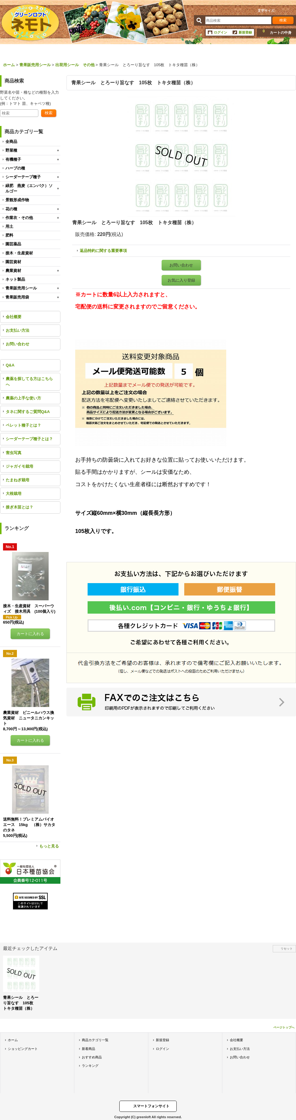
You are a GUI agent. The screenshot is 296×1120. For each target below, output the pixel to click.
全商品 (11, 141)
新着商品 (88, 1049)
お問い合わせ (17, 344)
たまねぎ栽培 (17, 480)
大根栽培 (13, 493)
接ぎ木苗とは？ (19, 507)
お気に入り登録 (181, 280)
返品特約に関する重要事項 (103, 250)
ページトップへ (283, 1027)
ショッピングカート (23, 1049)
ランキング (90, 1065)
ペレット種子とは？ (23, 425)
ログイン (220, 32)
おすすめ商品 (92, 1057)
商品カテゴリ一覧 (95, 1040)
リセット (287, 948)
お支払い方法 (17, 330)
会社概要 (13, 317)
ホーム (13, 1040)
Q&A (10, 365)
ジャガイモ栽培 (19, 466)
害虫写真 (13, 452)
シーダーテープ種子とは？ (29, 439)
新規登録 (245, 32)
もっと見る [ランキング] (49, 846)
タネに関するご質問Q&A (28, 411)
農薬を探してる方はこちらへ (29, 381)
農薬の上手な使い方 (23, 398)
